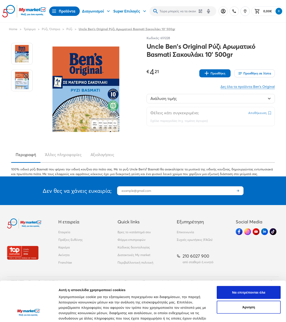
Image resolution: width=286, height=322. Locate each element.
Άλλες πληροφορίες (63, 154)
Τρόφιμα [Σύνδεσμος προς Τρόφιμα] (30, 29)
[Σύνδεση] (223, 11)
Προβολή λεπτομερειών (78, 313)
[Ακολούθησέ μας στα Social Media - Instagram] (247, 231)
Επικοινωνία (185, 232)
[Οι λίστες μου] (254, 73)
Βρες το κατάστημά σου (134, 232)
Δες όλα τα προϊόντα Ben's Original (248, 87)
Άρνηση (248, 272)
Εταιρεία (64, 232)
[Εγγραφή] (238, 190)
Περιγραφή (26, 154)
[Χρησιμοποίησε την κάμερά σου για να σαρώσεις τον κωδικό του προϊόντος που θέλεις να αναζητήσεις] (200, 11)
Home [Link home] (13, 29)
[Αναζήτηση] (155, 11)
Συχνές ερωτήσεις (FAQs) (194, 240)
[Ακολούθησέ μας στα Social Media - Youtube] (256, 231)
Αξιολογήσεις (102, 154)
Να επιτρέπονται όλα (248, 257)
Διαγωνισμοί (96, 11)
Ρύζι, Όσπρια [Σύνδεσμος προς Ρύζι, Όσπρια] (51, 29)
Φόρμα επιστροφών (131, 240)
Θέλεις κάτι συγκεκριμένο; (174, 112)
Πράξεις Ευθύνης (70, 240)
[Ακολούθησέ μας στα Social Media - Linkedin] (264, 231)
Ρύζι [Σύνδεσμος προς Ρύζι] (69, 29)
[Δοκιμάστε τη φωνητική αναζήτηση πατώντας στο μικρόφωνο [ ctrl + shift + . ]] (208, 11)
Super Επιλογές (130, 11)
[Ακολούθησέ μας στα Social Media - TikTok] (273, 231)
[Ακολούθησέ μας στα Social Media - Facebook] (239, 231)
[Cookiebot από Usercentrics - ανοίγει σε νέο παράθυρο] (28, 313)
